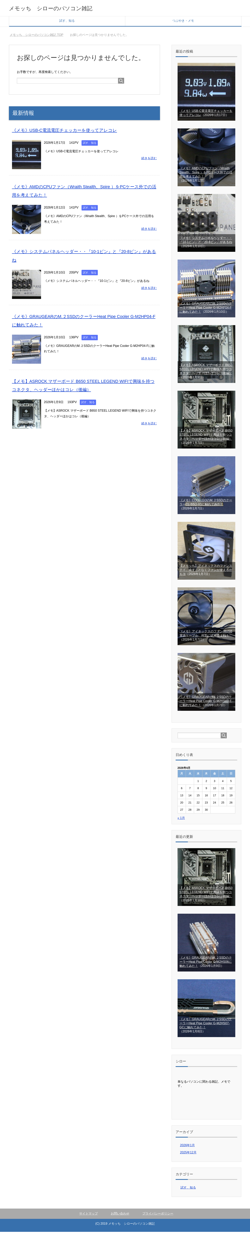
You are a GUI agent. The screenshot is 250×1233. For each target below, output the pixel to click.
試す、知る (67, 21)
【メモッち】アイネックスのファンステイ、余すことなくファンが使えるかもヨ (206, 571)
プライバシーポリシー (157, 1214)
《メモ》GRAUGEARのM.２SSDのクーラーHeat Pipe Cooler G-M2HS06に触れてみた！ (206, 963)
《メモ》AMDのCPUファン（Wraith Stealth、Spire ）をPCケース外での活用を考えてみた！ (206, 173)
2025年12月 (188, 1153)
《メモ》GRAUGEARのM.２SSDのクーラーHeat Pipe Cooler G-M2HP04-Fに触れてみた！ (206, 308)
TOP (36, 36)
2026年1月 (187, 1146)
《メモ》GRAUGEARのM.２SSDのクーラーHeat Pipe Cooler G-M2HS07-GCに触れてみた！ (206, 1024)
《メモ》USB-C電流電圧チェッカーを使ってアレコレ (69, 131)
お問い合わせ (120, 1214)
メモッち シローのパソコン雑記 (62, 8)
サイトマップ (88, 1214)
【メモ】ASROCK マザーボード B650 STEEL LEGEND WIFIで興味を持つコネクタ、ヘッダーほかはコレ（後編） (206, 370)
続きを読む (149, 159)
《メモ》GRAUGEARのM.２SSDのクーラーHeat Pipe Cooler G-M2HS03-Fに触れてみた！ (206, 702)
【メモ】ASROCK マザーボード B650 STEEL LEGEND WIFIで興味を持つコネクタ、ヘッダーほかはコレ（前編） (206, 436)
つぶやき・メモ (183, 21)
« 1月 (181, 819)
